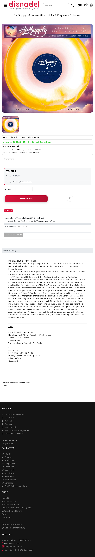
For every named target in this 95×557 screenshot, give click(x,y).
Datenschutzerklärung (12, 511)
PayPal (8, 454)
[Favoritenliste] (85, 5)
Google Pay (10, 463)
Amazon (8, 457)
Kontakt (5, 498)
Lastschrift (10, 470)
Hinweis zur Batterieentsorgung (16, 507)
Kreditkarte (10, 473)
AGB (4, 514)
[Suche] (72, 5)
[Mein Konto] (80, 5)
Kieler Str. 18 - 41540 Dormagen (17, 550)
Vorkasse (9, 483)
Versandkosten (26, 182)
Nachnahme (10, 479)
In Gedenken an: (9, 440)
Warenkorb (26, 198)
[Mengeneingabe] (24, 189)
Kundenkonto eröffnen (15, 414)
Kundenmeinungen (13, 524)
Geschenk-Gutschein (14, 433)
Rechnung (9, 467)
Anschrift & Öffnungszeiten (17, 430)
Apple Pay (9, 460)
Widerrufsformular (10, 504)
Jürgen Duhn (8, 443)
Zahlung (8, 424)
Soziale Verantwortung (15, 528)
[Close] (90, 393)
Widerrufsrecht (9, 501)
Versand (8, 421)
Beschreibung (9, 250)
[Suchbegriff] (56, 5)
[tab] (47, 250)
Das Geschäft (11, 427)
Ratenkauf (9, 476)
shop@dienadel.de (12, 546)
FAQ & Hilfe (10, 417)
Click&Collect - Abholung (16, 486)
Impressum (7, 517)
